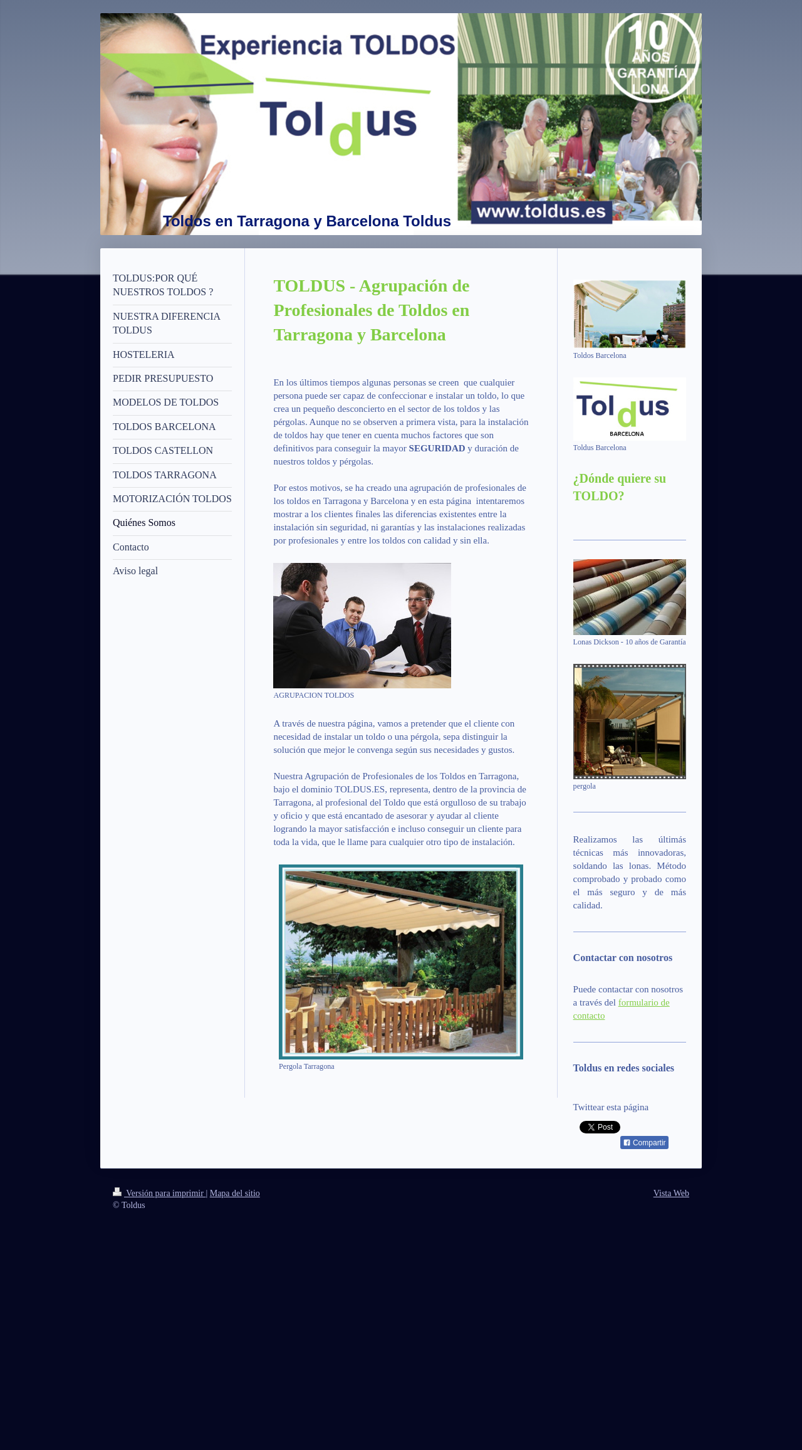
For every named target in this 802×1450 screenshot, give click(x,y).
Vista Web (671, 1193)
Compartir (644, 1142)
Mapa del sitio (235, 1193)
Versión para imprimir (159, 1193)
